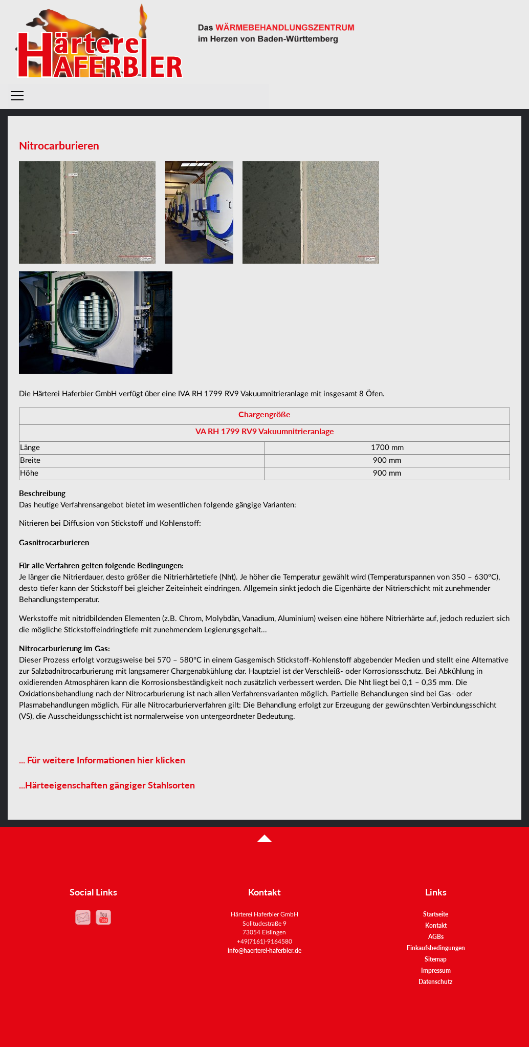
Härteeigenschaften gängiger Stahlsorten (110, 785)
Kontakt (436, 925)
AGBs (436, 937)
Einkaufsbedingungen (436, 948)
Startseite (435, 914)
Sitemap (436, 959)
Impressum (436, 970)
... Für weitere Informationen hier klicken (102, 760)
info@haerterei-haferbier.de (264, 950)
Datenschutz (435, 982)
